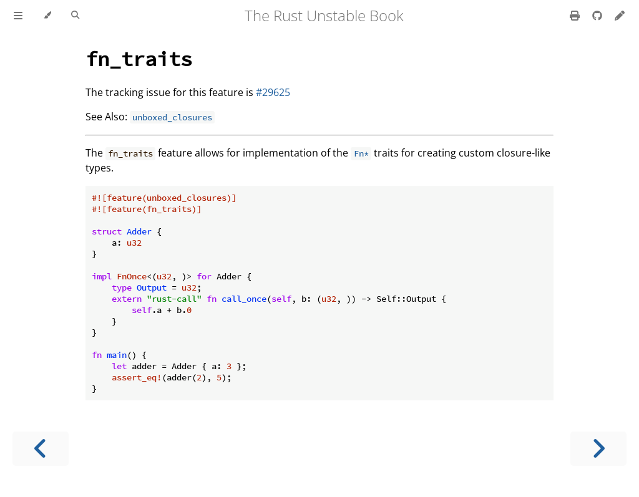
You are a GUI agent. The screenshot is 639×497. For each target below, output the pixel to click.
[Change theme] (47, 15)
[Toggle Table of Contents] (18, 15)
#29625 (273, 92)
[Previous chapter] (40, 449)
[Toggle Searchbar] (75, 15)
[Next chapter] (598, 449)
